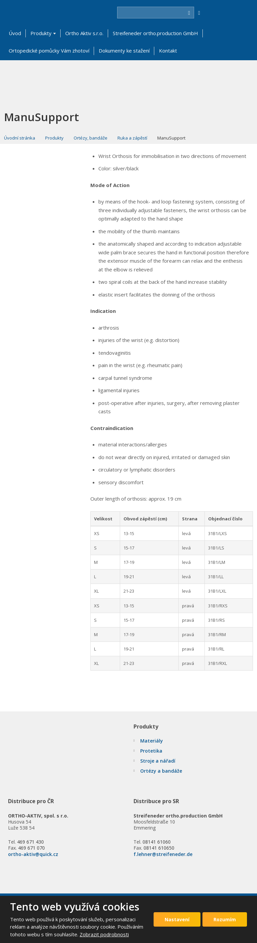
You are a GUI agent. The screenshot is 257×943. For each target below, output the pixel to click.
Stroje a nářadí (157, 761)
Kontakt (168, 50)
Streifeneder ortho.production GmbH (155, 33)
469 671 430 (30, 842)
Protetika (151, 751)
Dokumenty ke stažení (124, 50)
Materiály (151, 741)
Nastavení (177, 919)
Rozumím (224, 919)
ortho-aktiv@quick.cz (33, 854)
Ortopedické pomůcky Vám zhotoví (49, 50)
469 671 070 (31, 848)
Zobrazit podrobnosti (104, 934)
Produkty (41, 33)
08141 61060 (157, 842)
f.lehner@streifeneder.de (163, 854)
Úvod (15, 33)
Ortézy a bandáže (161, 771)
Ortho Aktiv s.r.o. (84, 33)
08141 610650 (159, 848)
